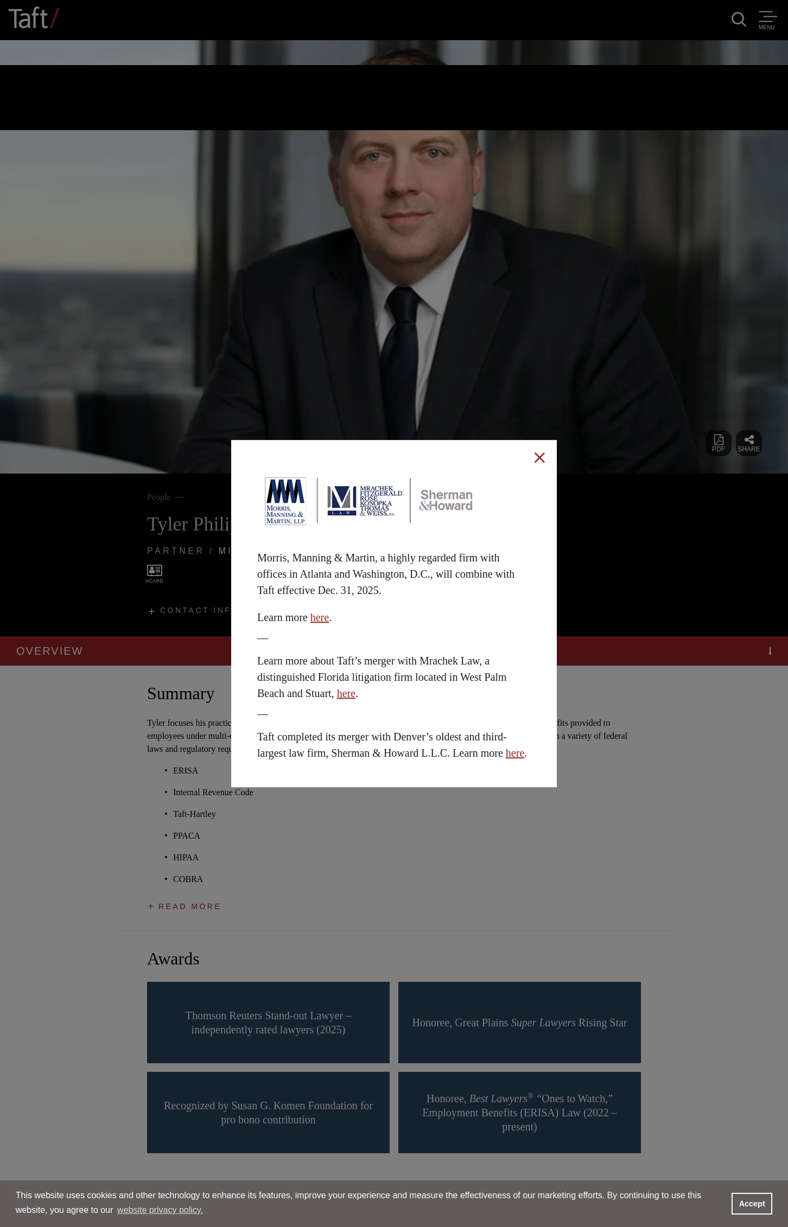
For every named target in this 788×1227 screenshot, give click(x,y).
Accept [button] (752, 1203)
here (319, 617)
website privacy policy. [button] (160, 1210)
